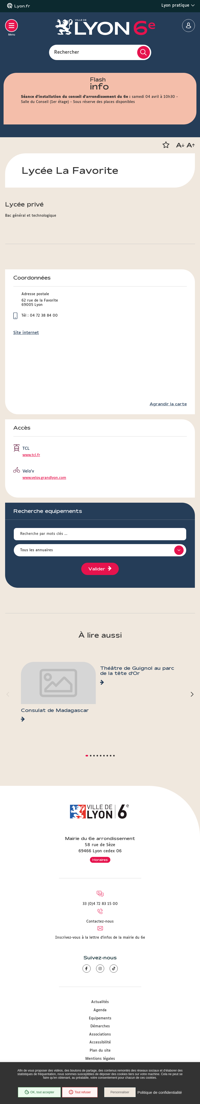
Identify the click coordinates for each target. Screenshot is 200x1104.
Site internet (26, 333)
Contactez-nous (100, 921)
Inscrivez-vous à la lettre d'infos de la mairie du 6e (100, 937)
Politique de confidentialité (159, 1092)
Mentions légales (100, 1059)
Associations (100, 1034)
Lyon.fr (22, 6)
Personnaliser (120, 1092)
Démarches (100, 1026)
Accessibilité (100, 1042)
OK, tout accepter (39, 1092)
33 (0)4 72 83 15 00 (100, 904)
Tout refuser (80, 1092)
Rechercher (66, 52)
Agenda (100, 1010)
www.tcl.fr (31, 455)
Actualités (100, 1002)
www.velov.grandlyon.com (44, 478)
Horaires (100, 859)
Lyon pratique (178, 5)
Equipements (100, 1018)
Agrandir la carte (168, 404)
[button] (166, 145)
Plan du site (100, 1050)
